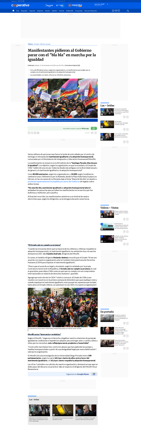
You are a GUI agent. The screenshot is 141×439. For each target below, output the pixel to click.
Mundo (47, 11)
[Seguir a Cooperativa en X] (21, 1)
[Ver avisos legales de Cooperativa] (113, 12)
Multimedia (69, 11)
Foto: (30, 80)
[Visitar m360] (116, 12)
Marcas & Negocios (90, 11)
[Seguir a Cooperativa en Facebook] (19, 1)
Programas (78, 11)
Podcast (61, 11)
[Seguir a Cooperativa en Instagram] (23, 1)
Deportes (32, 11)
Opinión (54, 11)
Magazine (24, 11)
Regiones (40, 11)
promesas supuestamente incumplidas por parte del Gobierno (54, 181)
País (17, 11)
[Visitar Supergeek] (118, 12)
